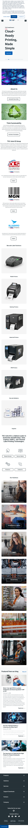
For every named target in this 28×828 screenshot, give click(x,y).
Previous (2, 20)
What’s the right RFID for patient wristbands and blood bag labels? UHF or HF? (13, 690)
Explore (13, 180)
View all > (24, 671)
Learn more (8, 55)
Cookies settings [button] (6, 16)
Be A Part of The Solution (14, 134)
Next (26, 20)
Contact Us (20, 469)
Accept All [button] (14, 16)
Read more (20, 708)
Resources (7, 469)
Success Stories (20, 456)
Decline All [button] (21, 16)
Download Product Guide (14, 99)
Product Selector (8, 456)
